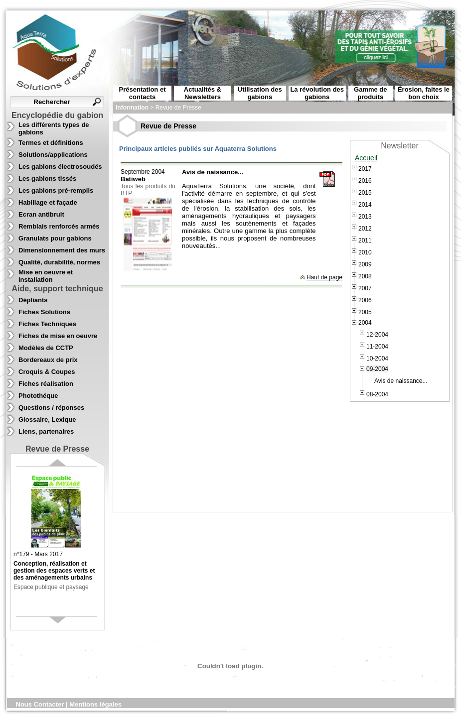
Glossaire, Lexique (47, 419)
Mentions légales (95, 704)
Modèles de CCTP (45, 348)
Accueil (366, 158)
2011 (365, 240)
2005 (365, 312)
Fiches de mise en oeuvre (57, 336)
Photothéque (38, 395)
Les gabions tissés (47, 178)
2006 (365, 300)
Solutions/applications (53, 154)
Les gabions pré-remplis (55, 190)
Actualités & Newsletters (202, 93)
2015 (365, 192)
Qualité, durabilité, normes (59, 262)
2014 (365, 204)
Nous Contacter (41, 704)
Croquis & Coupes (46, 371)
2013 (365, 216)
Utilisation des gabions (260, 93)
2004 (365, 322)
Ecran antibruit (41, 214)
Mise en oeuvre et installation (45, 275)
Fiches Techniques (47, 324)
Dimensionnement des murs (61, 250)
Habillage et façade (47, 202)
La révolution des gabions (317, 93)
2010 (365, 252)
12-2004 (377, 334)
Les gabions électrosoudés (60, 166)
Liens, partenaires (46, 431)
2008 (365, 276)
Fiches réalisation (45, 383)
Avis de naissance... (401, 380)
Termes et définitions (50, 142)
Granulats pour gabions (55, 238)
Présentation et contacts (142, 93)
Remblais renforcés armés (59, 226)
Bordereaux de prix (48, 359)
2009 (365, 264)
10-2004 (377, 358)
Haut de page (324, 277)
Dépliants (33, 300)
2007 (365, 288)
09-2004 (377, 368)
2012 (365, 228)
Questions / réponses (51, 407)
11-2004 (377, 346)
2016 (365, 180)
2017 (365, 168)
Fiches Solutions (44, 312)
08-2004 (377, 394)
